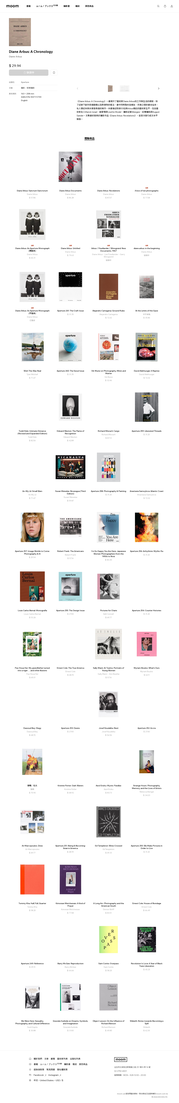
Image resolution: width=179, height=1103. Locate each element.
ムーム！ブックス (47, 6)
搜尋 (158, 6)
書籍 (28, 6)
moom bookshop (12, 6)
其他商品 (89, 6)
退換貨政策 (39, 1069)
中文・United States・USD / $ (48, 1080)
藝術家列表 (62, 1058)
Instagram (55, 1075)
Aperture (25, 82)
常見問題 (50, 1069)
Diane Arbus (15, 56)
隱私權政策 (62, 1069)
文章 (46, 1058)
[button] (159, 88)
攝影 (23, 88)
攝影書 (66, 6)
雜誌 (77, 6)
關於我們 (38, 1058)
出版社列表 (75, 1058)
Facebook (40, 1075)
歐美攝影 (31, 88)
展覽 (53, 1058)
